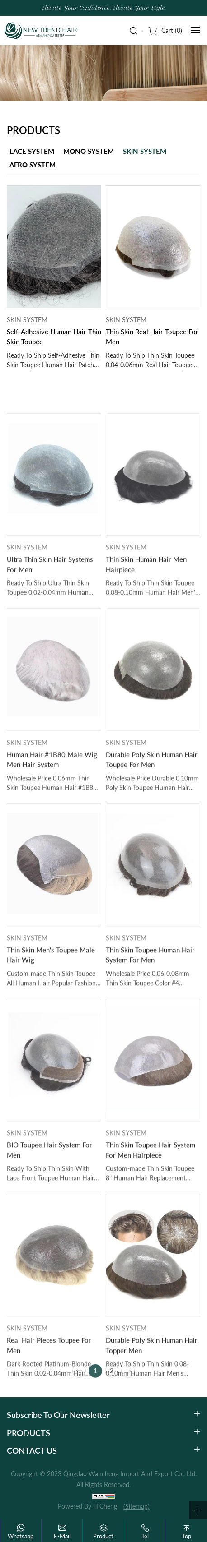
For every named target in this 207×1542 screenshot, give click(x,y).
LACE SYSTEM (31, 151)
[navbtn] (195, 30)
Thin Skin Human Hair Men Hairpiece (146, 620)
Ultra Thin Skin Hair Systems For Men (50, 620)
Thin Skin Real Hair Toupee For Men (152, 337)
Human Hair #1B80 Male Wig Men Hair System (52, 816)
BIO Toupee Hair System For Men (49, 1206)
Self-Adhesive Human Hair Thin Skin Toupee (54, 337)
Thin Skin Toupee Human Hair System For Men (150, 1011)
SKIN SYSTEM (144, 151)
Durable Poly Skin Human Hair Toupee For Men (152, 816)
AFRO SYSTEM (32, 165)
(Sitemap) (136, 1506)
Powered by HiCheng (87, 1506)
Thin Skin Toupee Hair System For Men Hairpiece (150, 1206)
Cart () (171, 30)
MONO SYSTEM (88, 151)
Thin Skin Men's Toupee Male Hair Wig (51, 1011)
